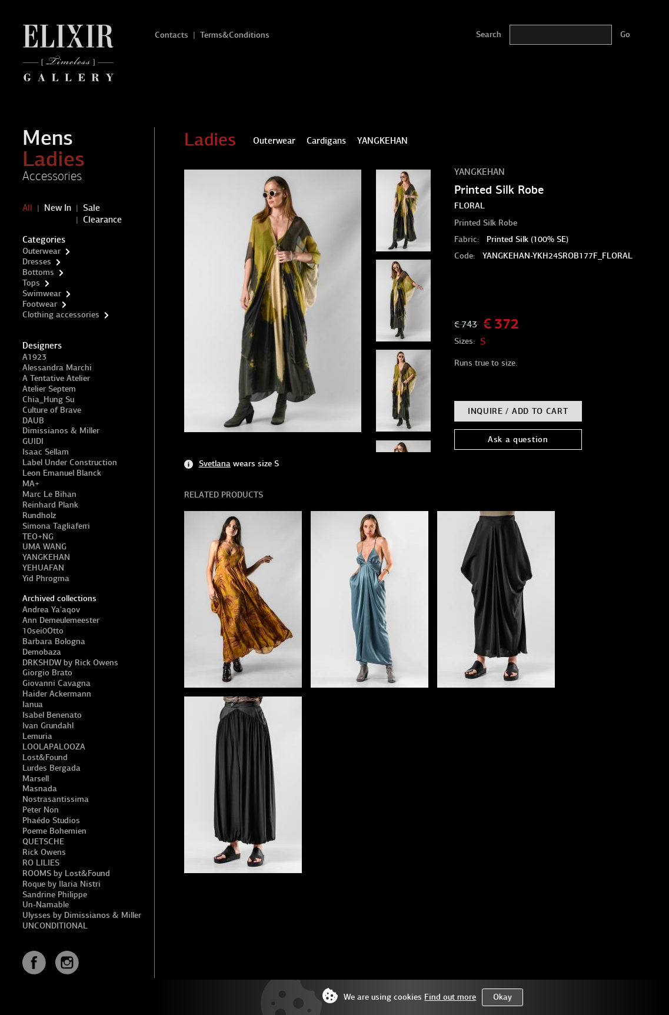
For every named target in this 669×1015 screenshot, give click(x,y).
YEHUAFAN (43, 568)
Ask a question (518, 439)
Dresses (36, 262)
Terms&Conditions (234, 35)
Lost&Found (45, 757)
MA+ (30, 484)
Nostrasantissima (55, 799)
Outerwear (41, 251)
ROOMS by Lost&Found (66, 873)
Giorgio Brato (47, 673)
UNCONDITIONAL (55, 926)
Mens (47, 138)
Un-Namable (45, 905)
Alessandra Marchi (57, 368)
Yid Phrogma (45, 578)
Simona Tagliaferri (56, 526)
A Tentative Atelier (56, 378)
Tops (31, 283)
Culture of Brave (51, 410)
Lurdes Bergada (51, 768)
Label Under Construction (69, 462)
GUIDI (33, 441)
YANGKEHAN (46, 557)
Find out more (450, 997)
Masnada (39, 789)
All (27, 208)
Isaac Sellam (45, 452)
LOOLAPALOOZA (53, 747)
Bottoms (38, 272)
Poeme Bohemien (54, 831)
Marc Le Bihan (49, 494)
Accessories (52, 176)
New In (57, 208)
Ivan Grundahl (48, 726)
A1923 (34, 357)
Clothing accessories (60, 315)
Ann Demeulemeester (60, 620)
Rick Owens (44, 852)
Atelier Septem (49, 389)
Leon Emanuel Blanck (61, 473)
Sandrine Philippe (54, 895)
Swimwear (41, 293)
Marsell (35, 779)
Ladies (53, 159)
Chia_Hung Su (48, 399)
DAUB (33, 421)
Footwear (39, 304)
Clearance (102, 219)
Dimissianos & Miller (60, 431)
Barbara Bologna (53, 641)
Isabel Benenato (52, 715)
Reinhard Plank (50, 505)
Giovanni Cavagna (56, 683)
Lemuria (37, 736)
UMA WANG (44, 547)
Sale (91, 208)
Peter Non (40, 810)
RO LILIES (40, 863)
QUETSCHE (43, 842)
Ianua (32, 704)
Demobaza (41, 652)
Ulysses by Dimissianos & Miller (81, 915)
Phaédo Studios (51, 820)
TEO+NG (38, 537)
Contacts (171, 35)
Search (488, 34)
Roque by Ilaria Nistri (61, 884)
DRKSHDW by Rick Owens (70, 663)
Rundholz (39, 515)
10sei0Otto (43, 631)
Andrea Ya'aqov (51, 610)
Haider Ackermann (56, 694)
